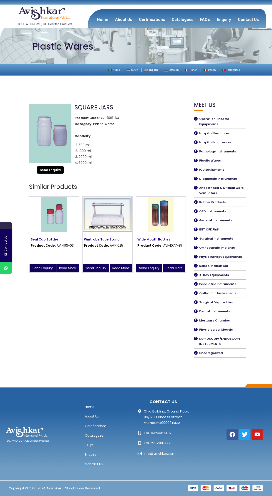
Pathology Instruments (217, 151)
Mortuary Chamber (214, 320)
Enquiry (224, 19)
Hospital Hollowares (215, 142)
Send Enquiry (50, 170)
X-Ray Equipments (214, 275)
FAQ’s (205, 19)
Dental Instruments (214, 311)
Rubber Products (212, 202)
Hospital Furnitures (214, 133)
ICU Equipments (211, 169)
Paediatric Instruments (217, 284)
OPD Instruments (212, 211)
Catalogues (182, 19)
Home (102, 19)
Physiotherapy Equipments (220, 257)
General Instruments (215, 220)
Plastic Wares (103, 124)
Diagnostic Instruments (218, 179)
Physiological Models (216, 329)
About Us (123, 19)
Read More (67, 268)
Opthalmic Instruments (217, 293)
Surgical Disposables (216, 302)
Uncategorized (211, 353)
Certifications (152, 19)
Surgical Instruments (216, 238)
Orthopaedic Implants (217, 247)
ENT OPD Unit (209, 229)
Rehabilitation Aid (213, 266)
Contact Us (248, 19)
